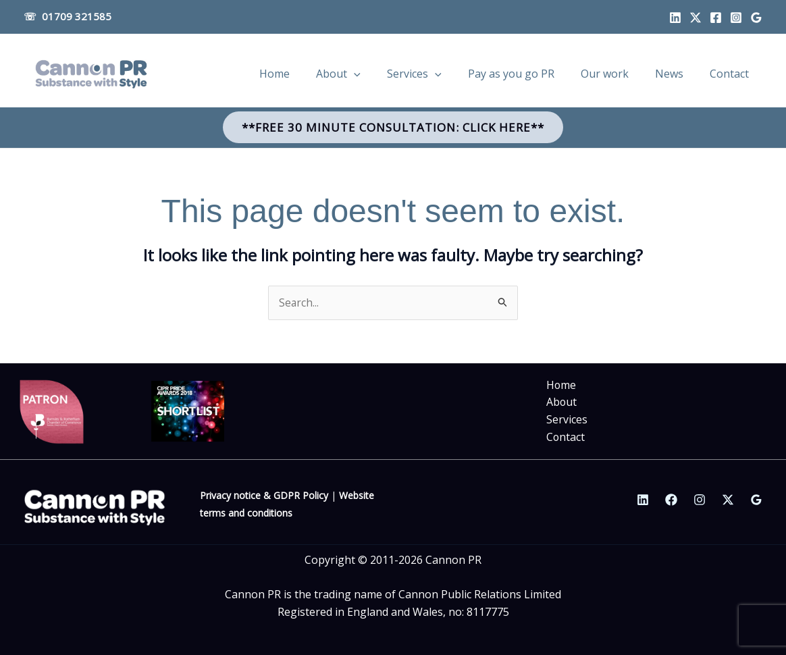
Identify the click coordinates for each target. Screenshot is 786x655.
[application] (388, 73)
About (561, 402)
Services (566, 420)
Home (561, 385)
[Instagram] (736, 17)
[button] (393, 127)
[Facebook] (716, 17)
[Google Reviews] (756, 500)
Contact (565, 436)
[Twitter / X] (728, 500)
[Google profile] (756, 17)
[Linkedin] (675, 17)
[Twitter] (695, 17)
